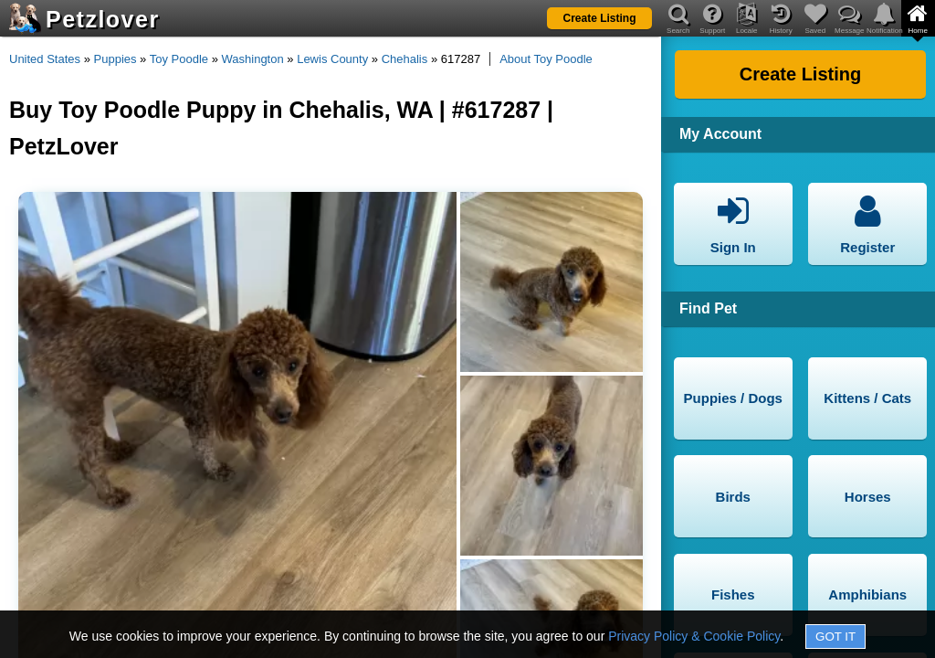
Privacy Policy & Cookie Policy (694, 636)
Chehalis (405, 59)
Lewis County (332, 59)
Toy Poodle (179, 59)
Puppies (115, 59)
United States (44, 59)
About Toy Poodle (546, 59)
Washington (253, 59)
